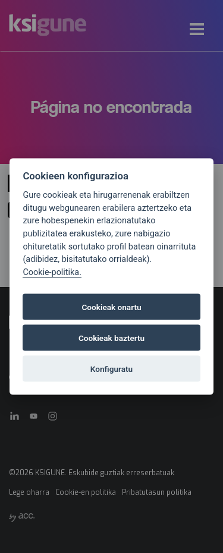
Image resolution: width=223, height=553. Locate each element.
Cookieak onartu (111, 307)
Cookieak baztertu (111, 338)
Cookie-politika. (52, 272)
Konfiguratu (111, 369)
